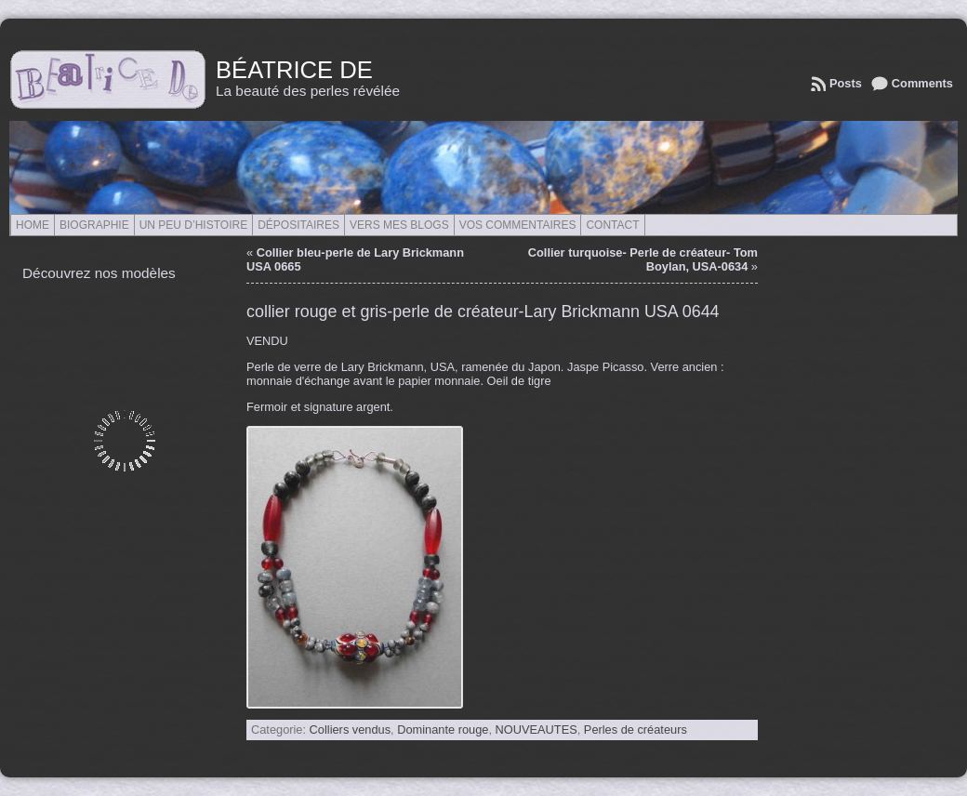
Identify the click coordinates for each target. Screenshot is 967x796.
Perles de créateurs (635, 729)
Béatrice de (294, 70)
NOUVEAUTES (536, 729)
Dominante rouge (442, 729)
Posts (845, 83)
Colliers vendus (350, 729)
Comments (922, 83)
